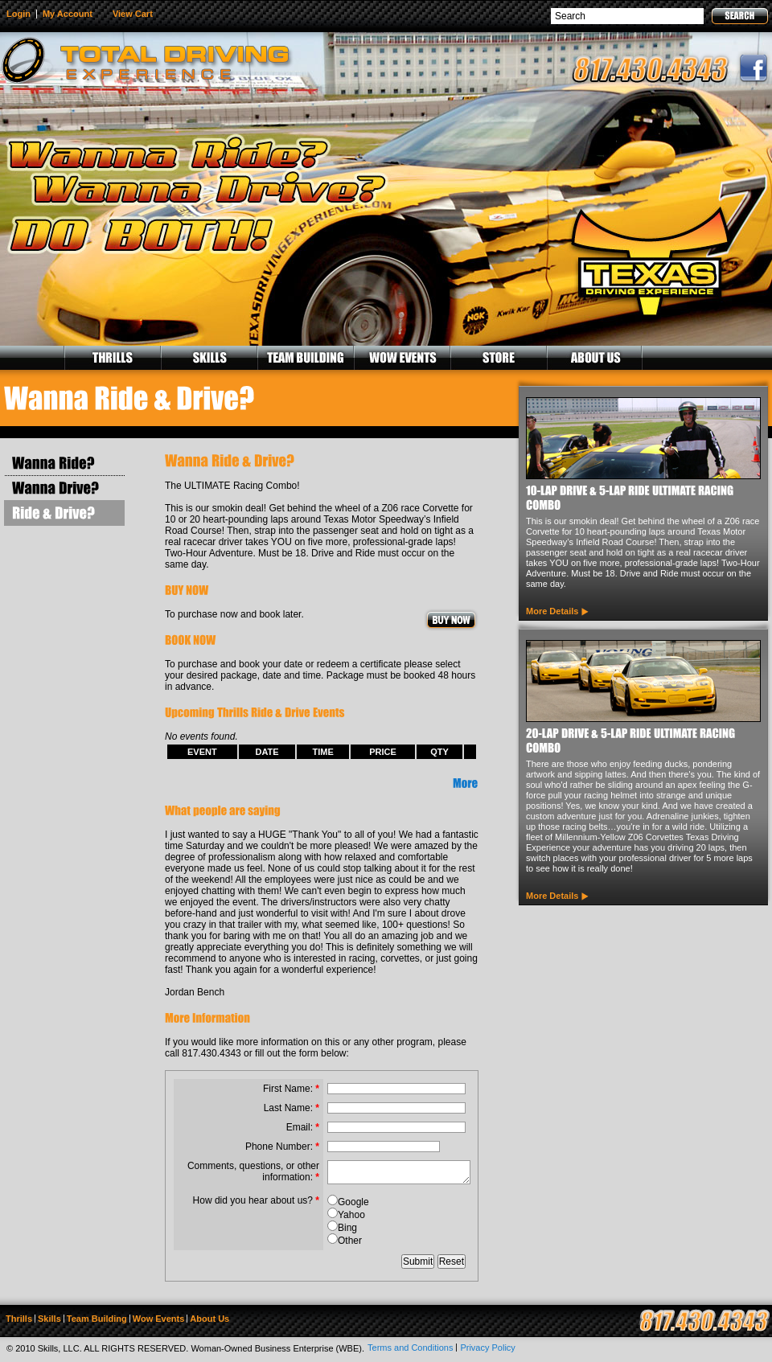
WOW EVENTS (401, 358)
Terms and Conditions (410, 1347)
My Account (67, 13)
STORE (498, 358)
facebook (753, 68)
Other (350, 1240)
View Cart (133, 13)
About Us (209, 1318)
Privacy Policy (487, 1347)
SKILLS (208, 358)
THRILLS (112, 358)
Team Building (97, 1318)
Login (18, 13)
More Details (552, 611)
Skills (49, 1318)
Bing (347, 1227)
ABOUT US (594, 358)
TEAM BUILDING (305, 358)
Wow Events (159, 1318)
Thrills (19, 1318)
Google (353, 1202)
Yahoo (351, 1214)
